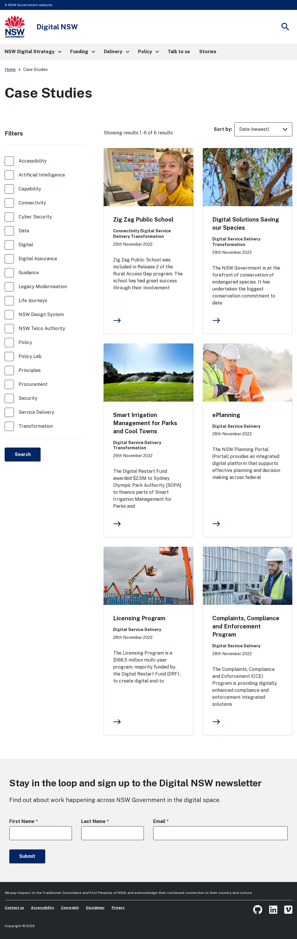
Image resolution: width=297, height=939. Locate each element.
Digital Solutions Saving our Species (245, 223)
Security (28, 398)
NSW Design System (41, 314)
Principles (30, 370)
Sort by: (223, 129)
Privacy (118, 908)
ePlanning (226, 414)
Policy (25, 342)
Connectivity (32, 203)
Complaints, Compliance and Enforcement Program (245, 626)
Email (171, 821)
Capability (30, 189)
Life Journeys (33, 300)
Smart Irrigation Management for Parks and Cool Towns (145, 423)
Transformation (36, 426)
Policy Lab (30, 356)
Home (10, 69)
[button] (33, 52)
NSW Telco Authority (42, 328)
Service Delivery (36, 412)
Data (24, 231)
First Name (33, 821)
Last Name (105, 821)
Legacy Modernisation (43, 286)
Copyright (70, 908)
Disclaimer (95, 908)
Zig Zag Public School (143, 219)
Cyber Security (35, 217)
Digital (26, 244)
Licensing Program (139, 618)
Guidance (29, 272)
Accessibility (33, 161)
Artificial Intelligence (42, 175)
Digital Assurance (38, 258)
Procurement (33, 384)
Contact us (14, 908)
